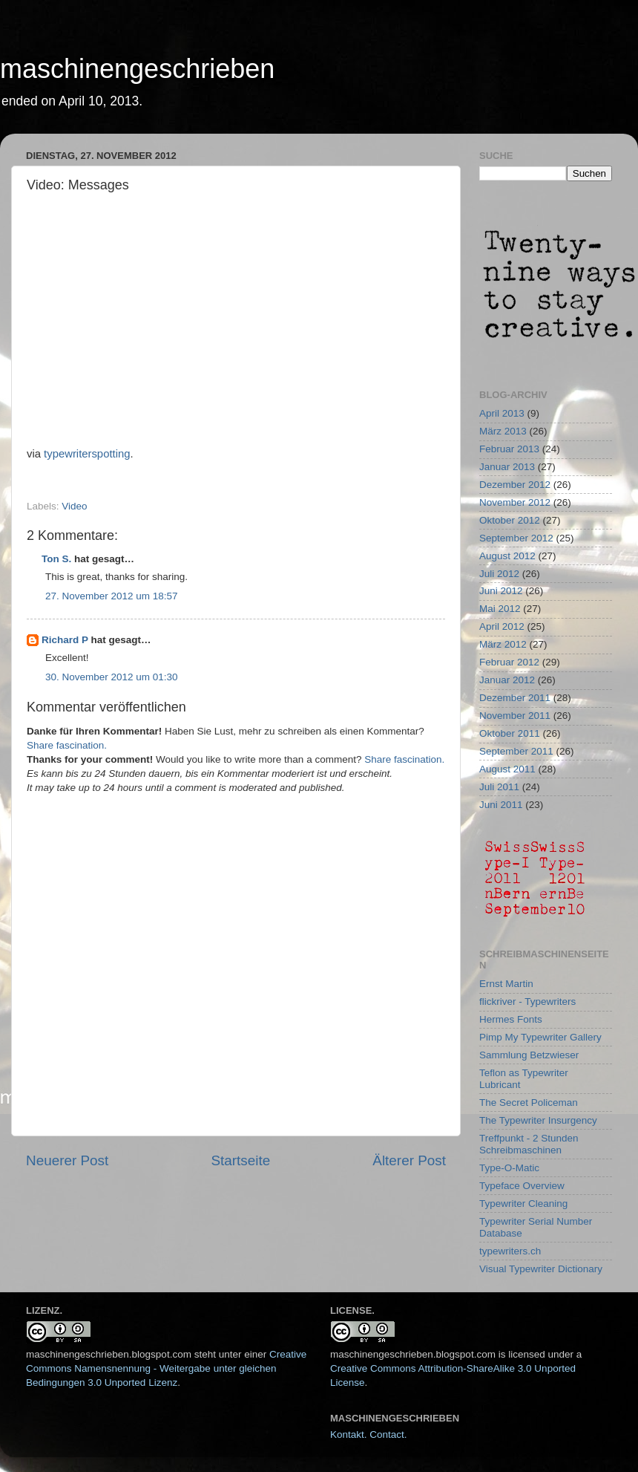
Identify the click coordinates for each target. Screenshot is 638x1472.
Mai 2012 (500, 608)
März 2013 (503, 431)
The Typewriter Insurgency (538, 1120)
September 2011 (516, 751)
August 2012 (507, 555)
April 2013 (501, 413)
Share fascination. (67, 745)
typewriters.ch (510, 1251)
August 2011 (507, 769)
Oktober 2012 (509, 520)
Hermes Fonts (510, 1019)
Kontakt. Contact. (368, 1434)
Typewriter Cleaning (523, 1203)
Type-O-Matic (509, 1167)
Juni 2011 (501, 804)
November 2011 (514, 715)
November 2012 (514, 502)
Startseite (240, 1160)
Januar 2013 (507, 466)
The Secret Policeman (528, 1102)
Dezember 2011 (514, 697)
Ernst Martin (506, 983)
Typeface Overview (522, 1185)
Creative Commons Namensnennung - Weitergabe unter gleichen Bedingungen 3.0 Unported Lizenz (166, 1368)
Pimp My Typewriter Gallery (540, 1037)
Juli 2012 (499, 573)
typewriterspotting (87, 454)
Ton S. (58, 558)
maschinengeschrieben (137, 68)
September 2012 (516, 538)
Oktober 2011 (509, 733)
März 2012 (503, 644)
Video (74, 506)
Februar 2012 (509, 662)
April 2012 (501, 626)
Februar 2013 (509, 449)
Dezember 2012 (514, 484)
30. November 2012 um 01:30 (111, 677)
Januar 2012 (507, 679)
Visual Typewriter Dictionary (540, 1268)
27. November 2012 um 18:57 (111, 596)
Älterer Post (409, 1160)
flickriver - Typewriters (527, 1001)
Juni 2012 (501, 590)
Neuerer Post (67, 1160)
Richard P (65, 639)
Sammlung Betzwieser (529, 1055)
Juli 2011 (499, 786)
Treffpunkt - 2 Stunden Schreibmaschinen (529, 1144)
